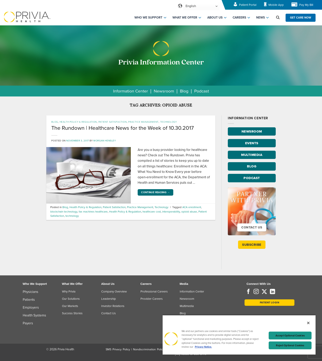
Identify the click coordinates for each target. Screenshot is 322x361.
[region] (239, 335)
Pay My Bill (306, 5)
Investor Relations (112, 306)
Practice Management (143, 122)
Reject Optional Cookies (290, 345)
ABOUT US (215, 17)
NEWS (260, 17)
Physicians (30, 291)
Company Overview (114, 291)
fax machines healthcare (93, 212)
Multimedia (187, 306)
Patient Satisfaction (112, 122)
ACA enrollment (191, 207)
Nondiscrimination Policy (148, 349)
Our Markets (70, 306)
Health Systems (34, 315)
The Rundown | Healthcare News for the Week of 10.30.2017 (122, 128)
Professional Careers (154, 291)
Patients (29, 299)
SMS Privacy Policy (118, 349)
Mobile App (276, 5)
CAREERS (239, 17)
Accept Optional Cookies (290, 335)
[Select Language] (201, 6)
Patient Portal (247, 5)
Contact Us (108, 313)
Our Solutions (71, 299)
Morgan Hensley (104, 140)
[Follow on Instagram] (256, 292)
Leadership (108, 299)
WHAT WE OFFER (184, 17)
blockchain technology (63, 212)
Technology (168, 122)
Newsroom (164, 91)
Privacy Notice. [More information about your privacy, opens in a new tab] (203, 347)
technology (72, 216)
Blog (184, 91)
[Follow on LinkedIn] (272, 292)
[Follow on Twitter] (264, 292)
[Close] (308, 322)
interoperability (171, 212)
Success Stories (72, 313)
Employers (31, 307)
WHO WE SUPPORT (148, 17)
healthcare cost (151, 212)
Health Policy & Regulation (78, 122)
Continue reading (155, 192)
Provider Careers (151, 299)
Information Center (130, 91)
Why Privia (68, 291)
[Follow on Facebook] (248, 292)
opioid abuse (189, 212)
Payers (28, 323)
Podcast (201, 91)
